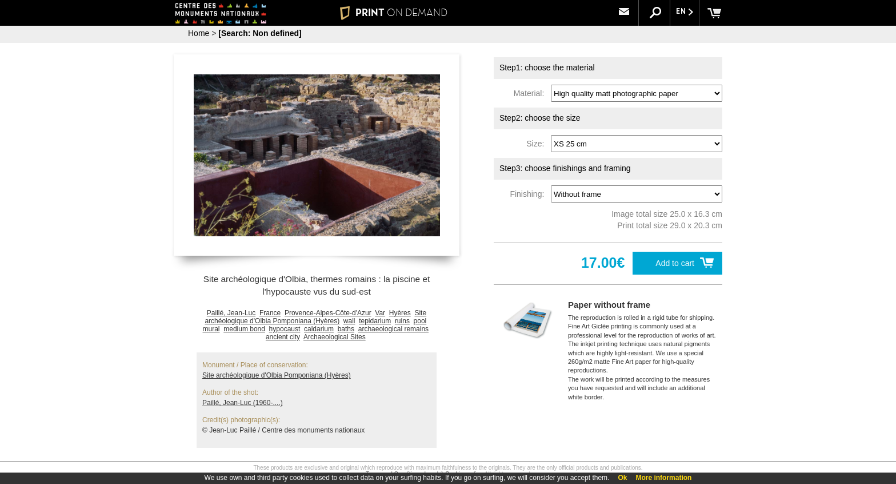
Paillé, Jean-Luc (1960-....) (242, 403)
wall (349, 321)
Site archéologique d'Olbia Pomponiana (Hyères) (315, 317)
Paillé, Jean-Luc (231, 313)
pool (420, 321)
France (270, 313)
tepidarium (375, 321)
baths (346, 329)
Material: (531, 93)
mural (211, 329)
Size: (537, 143)
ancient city (283, 337)
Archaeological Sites (334, 337)
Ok (622, 478)
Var (380, 313)
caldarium (319, 329)
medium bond (244, 329)
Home (198, 33)
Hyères (400, 313)
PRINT (393, 12)
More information (663, 478)
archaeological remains (393, 329)
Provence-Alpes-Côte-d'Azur (328, 313)
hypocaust (285, 329)
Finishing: (529, 194)
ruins (402, 321)
